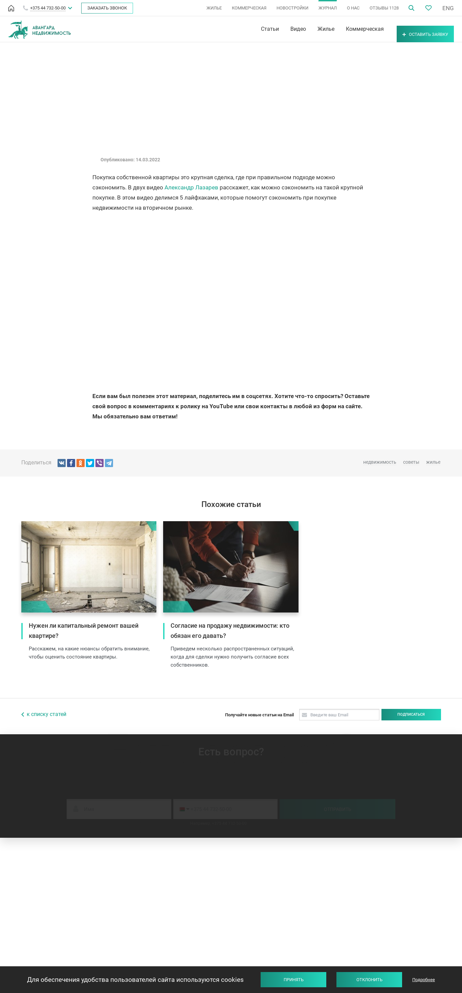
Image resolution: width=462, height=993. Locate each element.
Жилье (307, 29)
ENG (448, 8)
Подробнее (423, 979)
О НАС (353, 7)
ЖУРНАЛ (327, 7)
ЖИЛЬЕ (214, 7)
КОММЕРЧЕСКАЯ (249, 7)
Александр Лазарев (191, 187)
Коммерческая (346, 29)
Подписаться (411, 714)
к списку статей (46, 714)
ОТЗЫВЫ (384, 7)
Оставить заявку (416, 29)
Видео (279, 29)
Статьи (251, 29)
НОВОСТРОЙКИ (292, 7)
